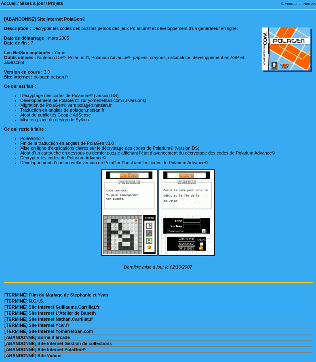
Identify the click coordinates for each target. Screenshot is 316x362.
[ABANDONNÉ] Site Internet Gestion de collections (58, 343)
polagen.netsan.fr (51, 76)
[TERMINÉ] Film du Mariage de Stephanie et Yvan (56, 294)
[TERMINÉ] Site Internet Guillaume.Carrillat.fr (51, 307)
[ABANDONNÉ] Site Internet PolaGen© (45, 349)
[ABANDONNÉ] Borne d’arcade (37, 337)
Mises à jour (32, 3)
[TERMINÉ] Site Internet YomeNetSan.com (48, 331)
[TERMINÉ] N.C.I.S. (24, 300)
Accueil (9, 3)
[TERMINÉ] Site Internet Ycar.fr (37, 325)
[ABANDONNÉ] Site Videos (32, 355)
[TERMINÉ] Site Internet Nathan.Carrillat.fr (48, 319)
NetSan (309, 4)
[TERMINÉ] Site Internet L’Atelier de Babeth (50, 313)
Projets (55, 3)
